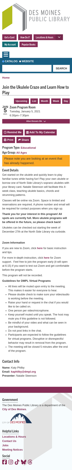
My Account (10, 44)
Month (44, 101)
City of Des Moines (14, 409)
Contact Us (9, 441)
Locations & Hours (44, 37)
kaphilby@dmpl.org (23, 371)
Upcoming (21, 101)
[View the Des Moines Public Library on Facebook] (4, 462)
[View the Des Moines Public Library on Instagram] (10, 462)
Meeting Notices (12, 449)
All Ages (21, 152)
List (34, 101)
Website (28, 61)
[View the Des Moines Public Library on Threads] (30, 462)
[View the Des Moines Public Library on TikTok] (17, 462)
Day (66, 101)
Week (56, 101)
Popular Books (28, 44)
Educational (28, 147)
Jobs (5, 445)
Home (6, 77)
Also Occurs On (36, 121)
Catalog (11, 61)
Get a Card (9, 37)
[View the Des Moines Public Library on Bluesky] (23, 462)
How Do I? (25, 37)
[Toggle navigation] (5, 55)
